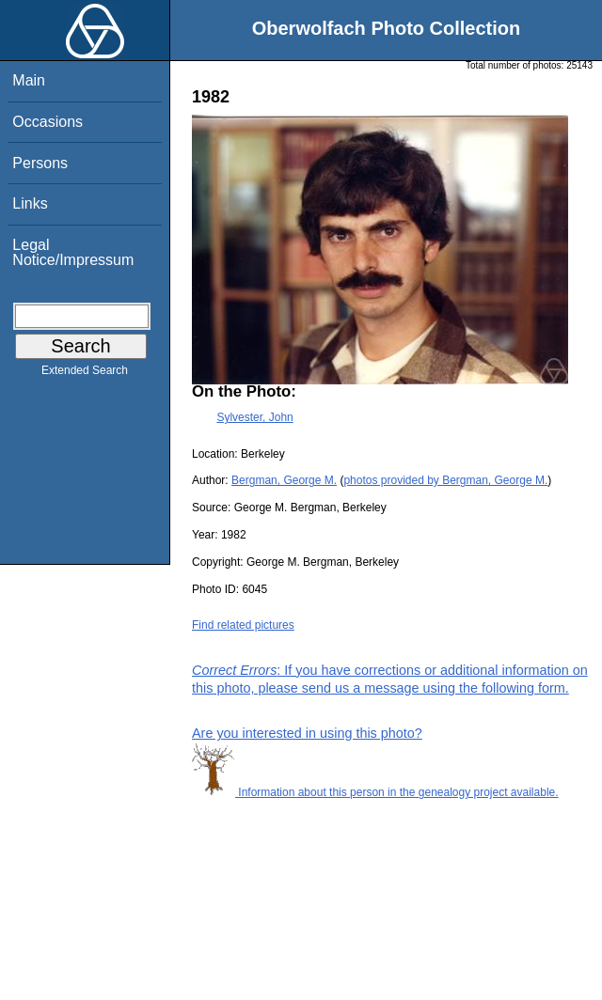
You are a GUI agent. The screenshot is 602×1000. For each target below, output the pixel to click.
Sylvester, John (254, 417)
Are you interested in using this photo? (307, 733)
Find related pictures (243, 625)
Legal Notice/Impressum (73, 252)
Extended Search (84, 374)
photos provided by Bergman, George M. (445, 480)
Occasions (47, 122)
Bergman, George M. (284, 480)
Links (29, 203)
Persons (40, 163)
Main (28, 80)
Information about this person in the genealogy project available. (375, 792)
